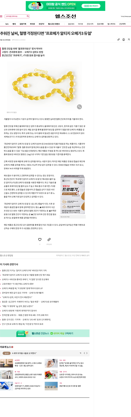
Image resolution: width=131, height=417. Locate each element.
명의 (14, 24)
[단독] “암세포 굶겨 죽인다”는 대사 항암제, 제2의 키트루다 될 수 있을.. (71, 364)
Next (87, 353)
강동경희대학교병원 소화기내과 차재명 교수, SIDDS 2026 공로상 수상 (28, 375)
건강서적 (90, 24)
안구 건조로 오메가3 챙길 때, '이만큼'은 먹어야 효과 (22, 324)
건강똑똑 (122, 24)
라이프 (32, 24)
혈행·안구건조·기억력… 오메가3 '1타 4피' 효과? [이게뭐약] (26, 319)
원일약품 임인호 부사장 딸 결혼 (70, 386)
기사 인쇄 (124, 39)
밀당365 (71, 24)
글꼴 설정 (129, 39)
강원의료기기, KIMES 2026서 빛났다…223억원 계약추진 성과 (28, 387)
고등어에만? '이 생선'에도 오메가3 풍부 (18, 283)
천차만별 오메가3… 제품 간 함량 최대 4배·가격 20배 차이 (25, 315)
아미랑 (80, 24)
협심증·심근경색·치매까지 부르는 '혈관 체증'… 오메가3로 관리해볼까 (30, 301)
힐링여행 (100, 24)
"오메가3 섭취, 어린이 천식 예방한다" (17, 297)
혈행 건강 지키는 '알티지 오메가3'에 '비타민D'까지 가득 (24, 270)
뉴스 (7, 24)
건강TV (41, 24)
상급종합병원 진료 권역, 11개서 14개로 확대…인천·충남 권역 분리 (28, 364)
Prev (85, 353)
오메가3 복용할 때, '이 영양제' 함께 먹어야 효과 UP (22, 288)
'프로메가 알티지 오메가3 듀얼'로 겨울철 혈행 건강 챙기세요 (26, 274)
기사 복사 (118, 39)
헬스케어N (111, 24)
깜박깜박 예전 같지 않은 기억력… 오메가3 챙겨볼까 (22, 292)
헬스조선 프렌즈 (54, 24)
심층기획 (23, 24)
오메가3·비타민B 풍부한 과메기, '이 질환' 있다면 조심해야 (25, 279)
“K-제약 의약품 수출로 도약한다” (25, 353)
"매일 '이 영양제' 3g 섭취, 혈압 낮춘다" (17, 306)
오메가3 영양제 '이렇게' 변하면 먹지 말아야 (19, 310)
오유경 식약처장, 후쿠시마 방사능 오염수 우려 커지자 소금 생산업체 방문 (72, 375)
